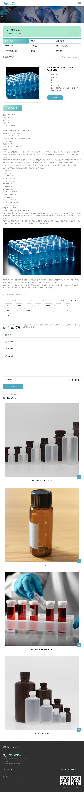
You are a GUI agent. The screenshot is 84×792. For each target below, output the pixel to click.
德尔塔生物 (6, 771)
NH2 (37, 310)
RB (56, 310)
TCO (36, 305)
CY (16, 300)
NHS (56, 305)
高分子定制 (60, 41)
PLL (24, 300)
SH (28, 305)
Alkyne (8, 305)
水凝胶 (33, 51)
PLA (73, 310)
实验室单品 (9, 41)
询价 (55, 97)
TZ (51, 300)
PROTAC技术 (10, 46)
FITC (42, 300)
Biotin (59, 300)
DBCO (18, 310)
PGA (28, 310)
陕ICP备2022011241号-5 (57, 789)
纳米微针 (59, 51)
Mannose (70, 300)
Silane (18, 305)
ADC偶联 (34, 46)
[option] (22, 83)
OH (73, 305)
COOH (46, 305)
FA (7, 300)
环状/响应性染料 (11, 51)
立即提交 (12, 381)
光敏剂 (33, 41)
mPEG (47, 310)
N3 (65, 305)
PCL (33, 300)
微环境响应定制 (62, 46)
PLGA (8, 310)
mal (65, 310)
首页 (65, 57)
